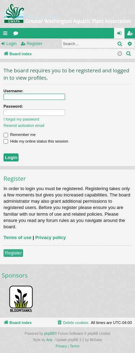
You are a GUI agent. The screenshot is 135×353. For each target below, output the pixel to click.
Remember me (19, 134)
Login (11, 43)
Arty (49, 340)
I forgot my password (21, 119)
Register (34, 43)
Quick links (6, 34)
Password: (13, 106)
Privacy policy (50, 237)
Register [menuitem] (131, 34)
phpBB (49, 334)
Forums (17, 34)
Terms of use (17, 237)
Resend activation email (23, 125)
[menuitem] (129, 54)
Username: (13, 91)
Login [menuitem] (121, 34)
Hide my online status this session (35, 141)
